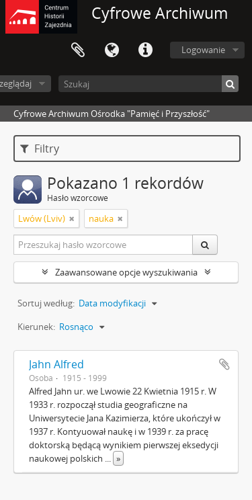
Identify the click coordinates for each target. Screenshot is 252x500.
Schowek (78, 50)
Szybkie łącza (145, 50)
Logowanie (203, 50)
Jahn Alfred (56, 364)
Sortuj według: (46, 303)
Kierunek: (36, 327)
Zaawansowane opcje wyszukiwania (126, 272)
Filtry (39, 148)
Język (111, 50)
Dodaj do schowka (224, 364)
